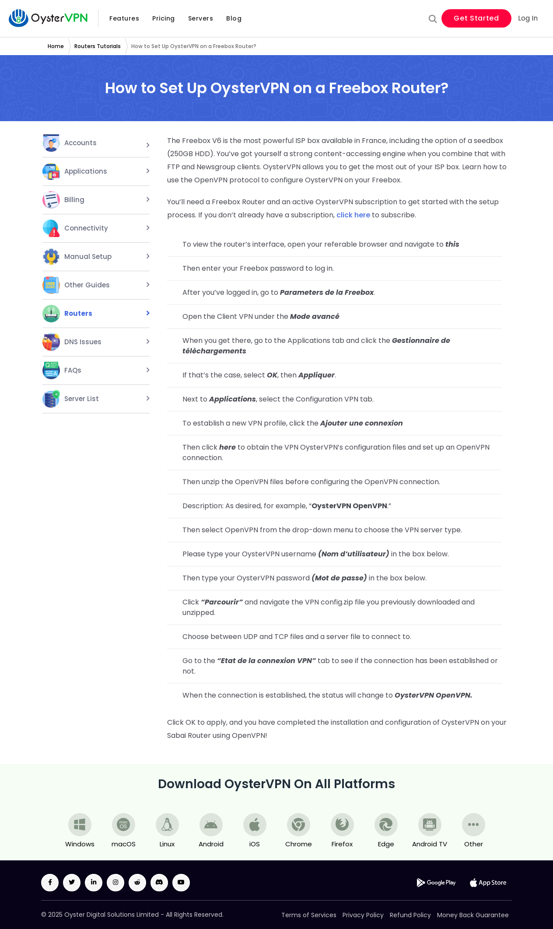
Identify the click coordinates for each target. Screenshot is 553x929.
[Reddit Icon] (137, 882)
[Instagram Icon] (115, 882)
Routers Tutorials (97, 46)
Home (56, 46)
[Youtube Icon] (181, 882)
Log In (528, 18)
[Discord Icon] (159, 882)
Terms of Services (308, 915)
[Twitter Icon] (71, 882)
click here (353, 215)
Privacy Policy (363, 915)
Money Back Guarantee (473, 915)
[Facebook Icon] (50, 882)
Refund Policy (410, 915)
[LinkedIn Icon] (93, 882)
